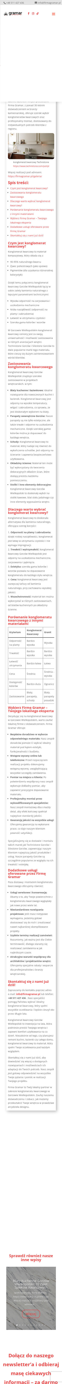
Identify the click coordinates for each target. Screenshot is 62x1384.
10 (42, 1325)
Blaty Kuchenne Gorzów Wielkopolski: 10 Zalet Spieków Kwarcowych (31, 1287)
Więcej (31, 1317)
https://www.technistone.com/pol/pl (31, 166)
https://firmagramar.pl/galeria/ (25, 176)
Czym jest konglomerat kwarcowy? (29, 188)
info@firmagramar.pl (28, 994)
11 (45, 1325)
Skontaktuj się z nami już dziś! (26, 235)
